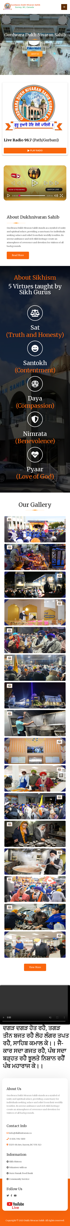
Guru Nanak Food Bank (20, 1173)
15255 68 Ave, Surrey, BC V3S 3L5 (24, 1144)
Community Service (18, 1179)
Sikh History (14, 1161)
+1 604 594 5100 (16, 1139)
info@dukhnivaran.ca (19, 1133)
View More (35, 967)
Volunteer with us (17, 1167)
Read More (18, 255)
